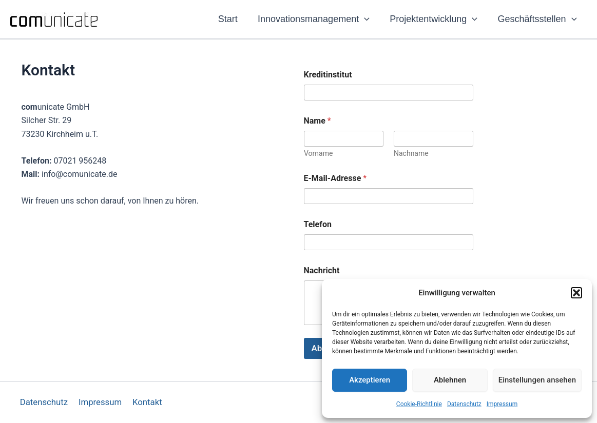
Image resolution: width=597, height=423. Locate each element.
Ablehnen (450, 380)
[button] (576, 293)
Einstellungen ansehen (537, 380)
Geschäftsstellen (537, 19)
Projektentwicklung (436, 19)
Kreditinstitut (328, 74)
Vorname (318, 153)
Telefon (318, 224)
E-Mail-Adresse (335, 178)
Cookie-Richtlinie (419, 404)
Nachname (411, 153)
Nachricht (322, 270)
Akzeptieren (369, 380)
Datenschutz (464, 404)
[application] (368, 19)
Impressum (502, 404)
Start (233, 19)
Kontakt (146, 402)
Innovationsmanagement (318, 19)
